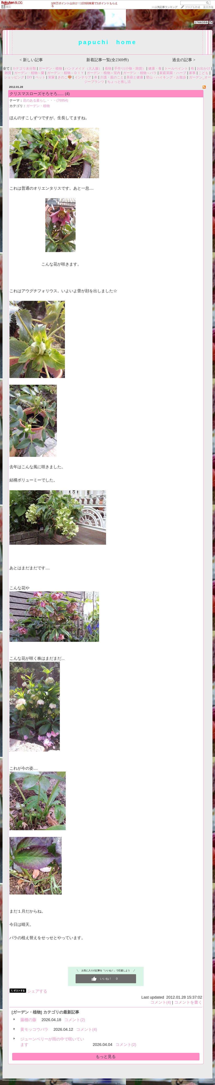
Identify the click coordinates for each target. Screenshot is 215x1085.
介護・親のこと (112, 77)
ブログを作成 (192, 7)
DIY (29, 77)
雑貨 (8, 73)
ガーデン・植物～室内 (103, 73)
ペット (40, 77)
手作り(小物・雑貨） (130, 68)
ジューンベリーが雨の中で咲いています (52, 1042)
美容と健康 (134, 77)
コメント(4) (160, 1002)
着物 (108, 68)
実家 (51, 77)
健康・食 (155, 68)
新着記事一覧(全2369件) (107, 60)
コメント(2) (74, 1020)
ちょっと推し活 (119, 81)
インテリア (83, 77)
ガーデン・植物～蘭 (29, 73)
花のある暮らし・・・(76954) (45, 100)
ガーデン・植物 (50, 68)
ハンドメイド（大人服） (83, 68)
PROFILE (31, 27)
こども (203, 73)
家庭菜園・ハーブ (172, 73)
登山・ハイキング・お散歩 (166, 77)
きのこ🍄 (65, 77)
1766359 (201, 22)
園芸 (8, 6)
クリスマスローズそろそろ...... (36, 93)
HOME (7, 27)
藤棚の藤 (28, 1020)
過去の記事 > (183, 60)
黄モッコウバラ (34, 1029)
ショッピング (14, 77)
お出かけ (203, 68)
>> (164, 7)
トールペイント (176, 68)
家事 (192, 73)
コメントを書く (188, 1002)
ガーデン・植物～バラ (140, 73)
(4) (67, 93)
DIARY (18, 27)
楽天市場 (208, 7)
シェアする (37, 991)
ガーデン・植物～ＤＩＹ (65, 73)
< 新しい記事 (31, 60)
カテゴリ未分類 (24, 68)
